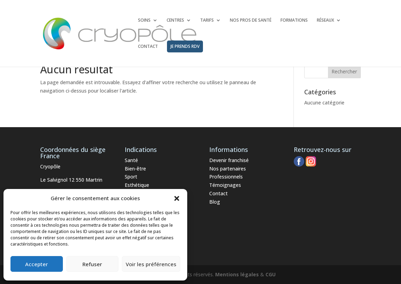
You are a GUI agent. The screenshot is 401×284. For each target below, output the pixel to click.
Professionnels (226, 176)
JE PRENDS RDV (184, 46)
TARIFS (207, 20)
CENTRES (175, 20)
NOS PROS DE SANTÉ (250, 20)
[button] (176, 198)
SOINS (144, 20)
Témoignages (225, 185)
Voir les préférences (151, 264)
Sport (131, 176)
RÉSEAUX (325, 20)
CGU (270, 274)
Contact (218, 193)
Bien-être (135, 168)
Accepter (36, 264)
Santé (131, 160)
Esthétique (137, 185)
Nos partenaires (227, 168)
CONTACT (148, 46)
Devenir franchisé (229, 160)
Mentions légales (237, 274)
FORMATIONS (294, 20)
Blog (214, 201)
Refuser (92, 264)
